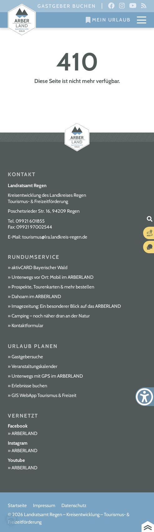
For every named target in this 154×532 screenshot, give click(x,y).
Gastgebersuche (27, 357)
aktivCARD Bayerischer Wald (39, 267)
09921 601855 (30, 221)
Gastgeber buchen (66, 6)
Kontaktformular (27, 325)
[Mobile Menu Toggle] (141, 20)
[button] (11, 521)
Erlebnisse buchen (29, 386)
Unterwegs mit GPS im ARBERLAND (47, 376)
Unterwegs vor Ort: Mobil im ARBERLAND (53, 277)
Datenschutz (73, 505)
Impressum (44, 505)
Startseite (17, 505)
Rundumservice (34, 257)
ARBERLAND (24, 433)
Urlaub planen (33, 346)
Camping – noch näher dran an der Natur (51, 316)
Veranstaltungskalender (34, 366)
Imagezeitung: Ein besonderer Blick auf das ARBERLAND (66, 306)
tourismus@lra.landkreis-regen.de (54, 237)
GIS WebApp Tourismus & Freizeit (44, 395)
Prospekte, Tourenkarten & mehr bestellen (53, 287)
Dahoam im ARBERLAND (36, 296)
